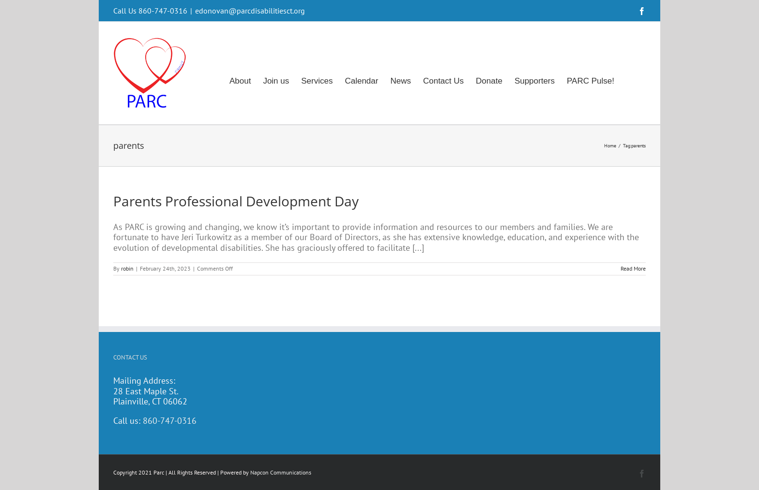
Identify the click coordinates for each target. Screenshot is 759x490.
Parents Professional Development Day (236, 201)
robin (127, 268)
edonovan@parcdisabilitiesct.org (250, 10)
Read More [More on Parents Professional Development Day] (633, 268)
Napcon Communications (280, 472)
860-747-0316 (170, 420)
